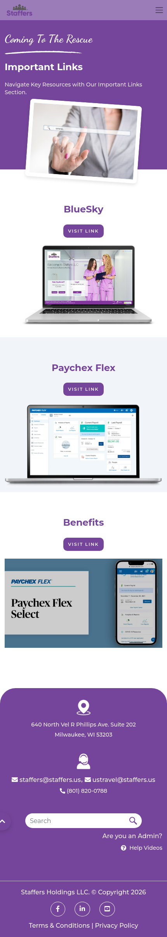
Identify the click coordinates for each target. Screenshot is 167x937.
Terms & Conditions (59, 925)
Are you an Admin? (132, 836)
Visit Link (83, 231)
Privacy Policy (116, 925)
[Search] (75, 820)
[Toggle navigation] (159, 10)
